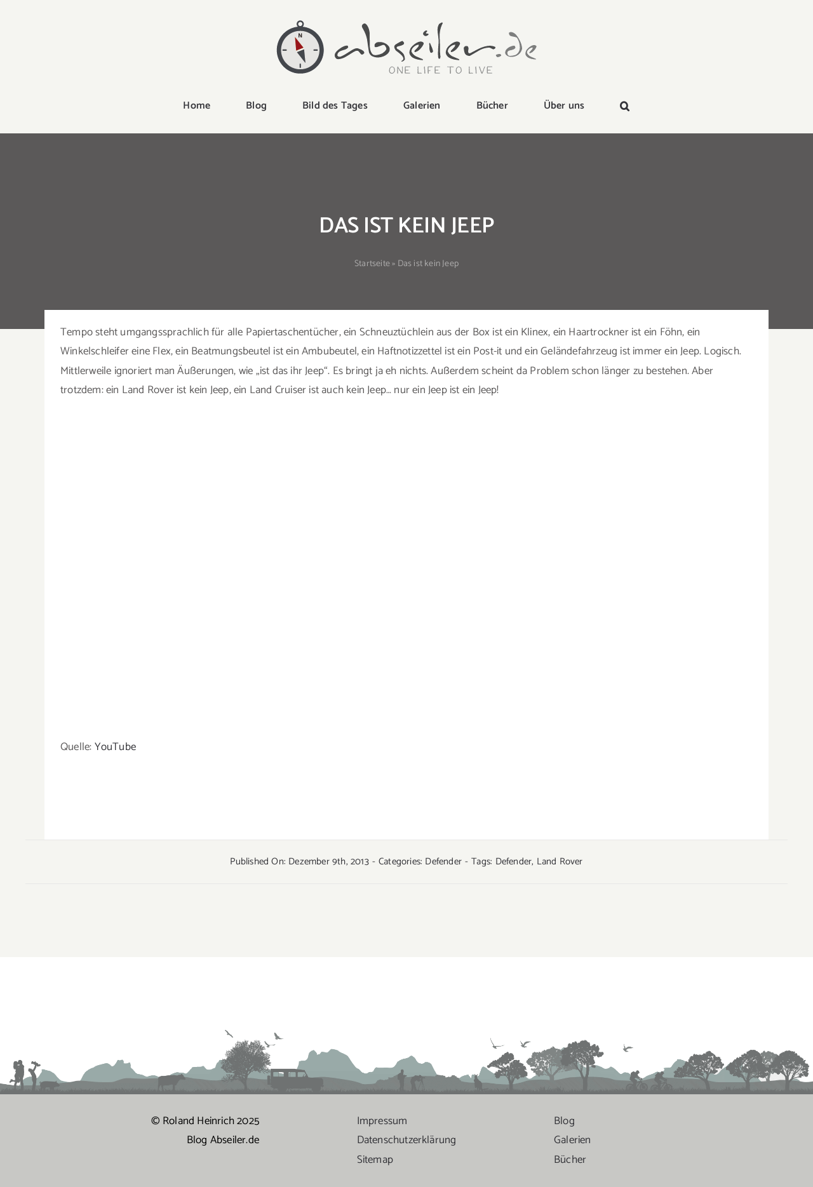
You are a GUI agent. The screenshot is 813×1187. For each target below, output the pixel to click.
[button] (625, 106)
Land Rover (560, 861)
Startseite (372, 264)
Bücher (570, 1160)
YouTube (115, 747)
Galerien (572, 1140)
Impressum (382, 1121)
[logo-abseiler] (406, 20)
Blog (564, 1121)
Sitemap (375, 1160)
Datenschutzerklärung (407, 1140)
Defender (443, 861)
